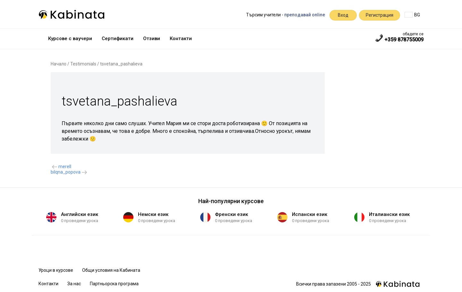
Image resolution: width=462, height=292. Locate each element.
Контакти (181, 38)
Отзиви (151, 38)
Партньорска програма (114, 283)
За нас (74, 283)
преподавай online (304, 14)
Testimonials (83, 63)
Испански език (309, 214)
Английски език (79, 214)
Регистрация (379, 15)
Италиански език (389, 214)
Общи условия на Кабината (111, 270)
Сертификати (117, 38)
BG (412, 15)
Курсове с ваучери (70, 38)
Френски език (231, 214)
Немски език (153, 214)
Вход (343, 15)
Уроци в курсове (55, 270)
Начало (58, 63)
